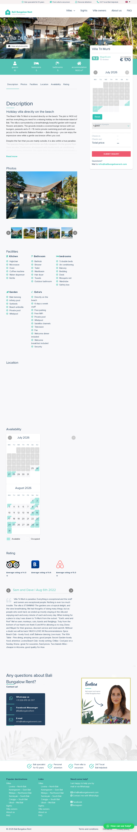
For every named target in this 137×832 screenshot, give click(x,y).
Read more (11, 156)
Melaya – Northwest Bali (20, 793)
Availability (56, 84)
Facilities (34, 84)
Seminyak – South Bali (19, 796)
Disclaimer (107, 829)
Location (44, 84)
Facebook (76, 802)
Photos (24, 84)
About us (117, 10)
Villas (69, 10)
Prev (8, 233)
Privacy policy (123, 829)
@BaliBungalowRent (25, 711)
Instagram (76, 805)
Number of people (102, 124)
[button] (118, 826)
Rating (66, 84)
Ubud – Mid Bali (16, 803)
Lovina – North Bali (17, 786)
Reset (97, 117)
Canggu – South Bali (18, 799)
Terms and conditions (88, 829)
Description (12, 84)
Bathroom (39, 256)
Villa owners (99, 10)
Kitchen (13, 256)
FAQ (129, 10)
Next (75, 233)
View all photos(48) (18, 46)
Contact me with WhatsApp (85, 796)
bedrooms (65, 256)
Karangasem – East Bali (20, 790)
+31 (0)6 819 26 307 (25, 700)
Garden (13, 292)
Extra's (38, 292)
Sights (83, 10)
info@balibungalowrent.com (112, 164)
